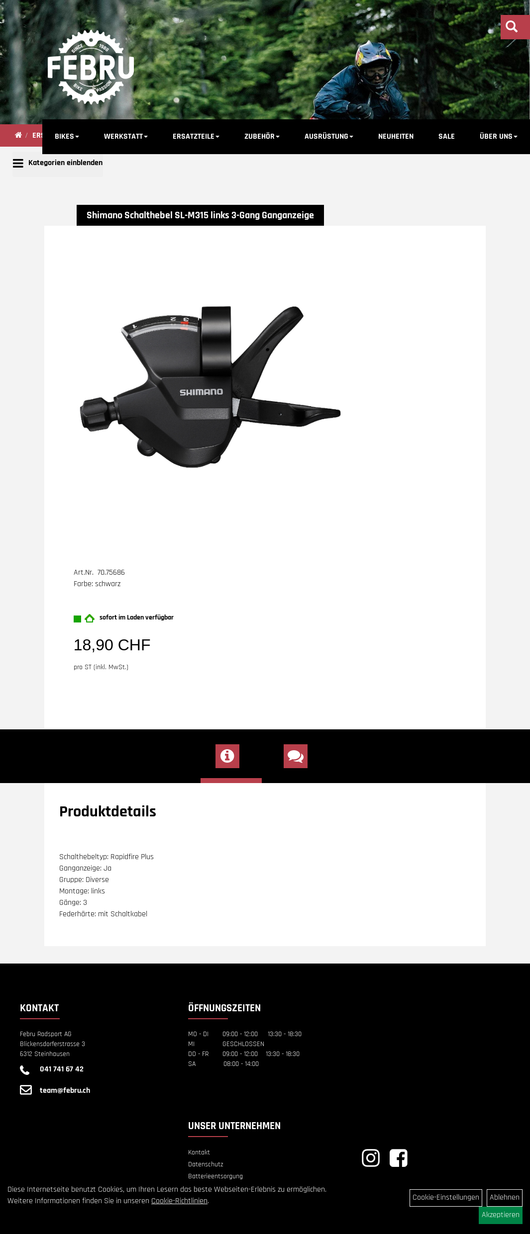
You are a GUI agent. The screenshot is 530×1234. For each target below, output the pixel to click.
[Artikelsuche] (512, 28)
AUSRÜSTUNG (329, 136)
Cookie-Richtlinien (179, 1201)
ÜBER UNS (499, 136)
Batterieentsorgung (215, 1176)
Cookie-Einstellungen (446, 1197)
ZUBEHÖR (262, 136)
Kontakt (199, 1152)
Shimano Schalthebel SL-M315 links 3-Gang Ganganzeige (200, 215)
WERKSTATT (126, 136)
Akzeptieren (501, 1215)
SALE (446, 136)
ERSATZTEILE (196, 136)
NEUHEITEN (396, 136)
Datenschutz (205, 1164)
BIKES (67, 136)
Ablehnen (505, 1197)
